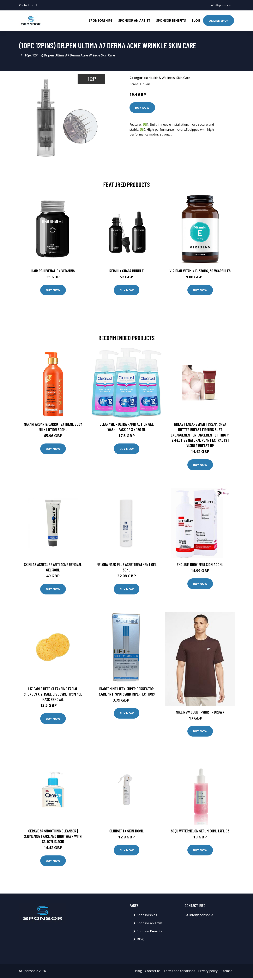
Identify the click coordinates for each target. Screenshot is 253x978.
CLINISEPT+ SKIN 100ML (126, 830)
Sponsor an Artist (134, 20)
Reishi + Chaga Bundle (126, 270)
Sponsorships (100, 20)
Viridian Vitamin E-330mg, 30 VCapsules (200, 270)
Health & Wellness (161, 78)
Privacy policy (208, 971)
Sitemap (226, 971)
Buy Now (142, 107)
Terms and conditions (179, 971)
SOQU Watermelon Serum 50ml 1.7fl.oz (200, 830)
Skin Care (183, 78)
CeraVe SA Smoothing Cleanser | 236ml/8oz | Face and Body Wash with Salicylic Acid (53, 836)
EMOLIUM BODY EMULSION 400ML (200, 564)
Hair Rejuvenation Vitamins (53, 270)
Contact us (152, 971)
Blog (196, 20)
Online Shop (218, 20)
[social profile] (37, 5)
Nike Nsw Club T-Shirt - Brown (200, 711)
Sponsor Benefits (171, 20)
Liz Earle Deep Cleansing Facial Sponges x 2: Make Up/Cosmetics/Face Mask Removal (53, 694)
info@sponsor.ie (221, 5)
